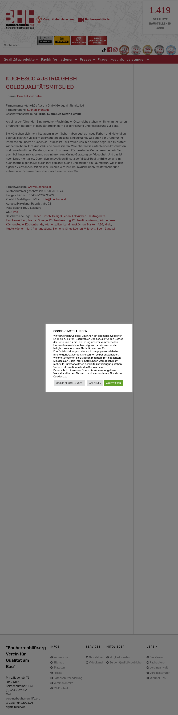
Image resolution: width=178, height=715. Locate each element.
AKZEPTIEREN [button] (113, 383)
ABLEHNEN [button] (95, 383)
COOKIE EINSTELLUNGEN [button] (69, 383)
